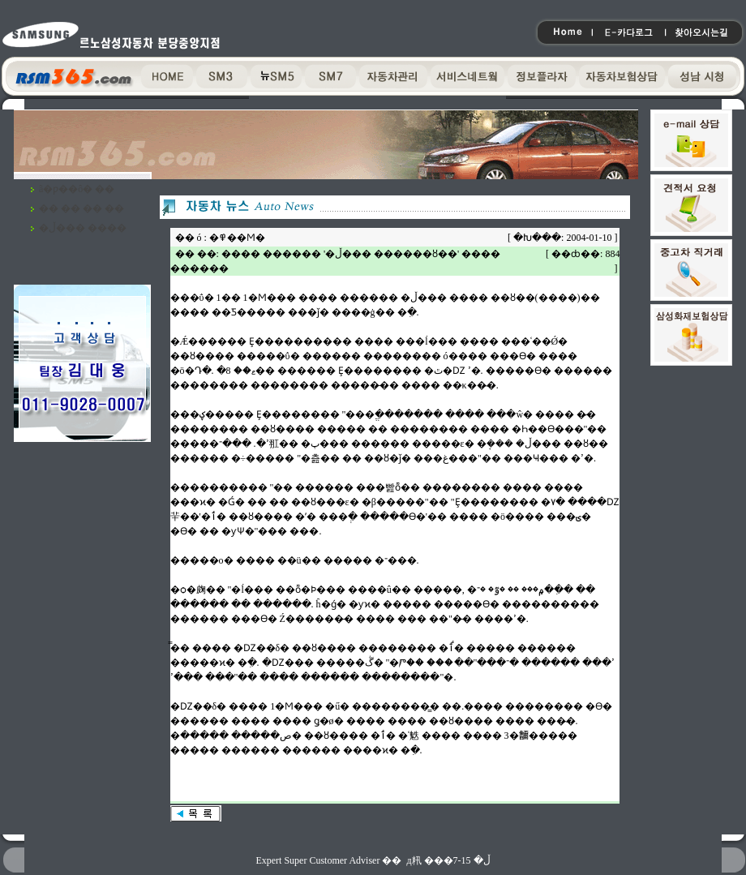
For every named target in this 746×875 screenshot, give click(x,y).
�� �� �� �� (81, 208)
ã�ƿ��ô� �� (76, 189)
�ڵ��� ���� (82, 228)
